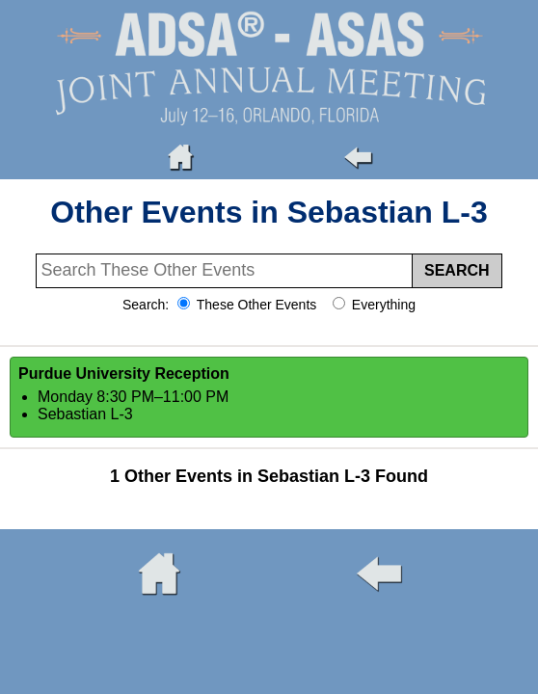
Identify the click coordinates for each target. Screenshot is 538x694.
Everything (382, 304)
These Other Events (254, 304)
